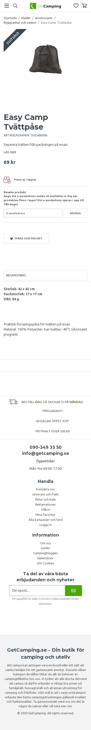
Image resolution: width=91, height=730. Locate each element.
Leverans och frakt (46, 494)
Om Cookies (45, 563)
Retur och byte (45, 499)
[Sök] (15, 6)
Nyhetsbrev (45, 558)
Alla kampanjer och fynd (46, 519)
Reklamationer (45, 504)
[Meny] (6, 5)
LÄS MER (10, 152)
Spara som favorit (26, 238)
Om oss (45, 543)
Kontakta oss (45, 489)
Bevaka (75, 213)
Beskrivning (16, 275)
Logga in (46, 524)
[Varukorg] (84, 5)
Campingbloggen (45, 553)
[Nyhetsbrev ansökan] (37, 590)
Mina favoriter (45, 514)
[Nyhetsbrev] (73, 590)
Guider (45, 548)
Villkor (45, 509)
